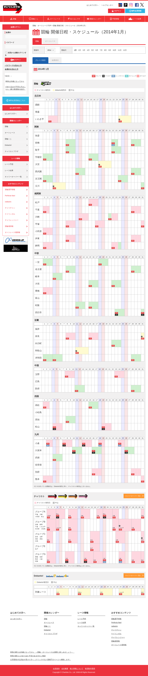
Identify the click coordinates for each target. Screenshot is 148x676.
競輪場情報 (9, 226)
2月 (79, 50)
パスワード (10, 42)
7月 (101, 50)
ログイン (15, 60)
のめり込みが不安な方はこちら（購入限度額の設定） (15, 88)
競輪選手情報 (10, 189)
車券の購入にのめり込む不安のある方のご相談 (28, 656)
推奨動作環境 (90, 669)
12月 (125, 50)
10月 (114, 50)
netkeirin (8, 202)
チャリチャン (10, 208)
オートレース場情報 (12, 232)
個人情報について (76, 669)
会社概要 (64, 669)
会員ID (8, 32)
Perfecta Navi (10, 196)
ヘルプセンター (107, 5)
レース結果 (9, 170)
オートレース (10, 133)
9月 (109, 50)
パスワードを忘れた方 (13, 65)
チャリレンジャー (11, 220)
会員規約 (56, 669)
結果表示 (55, 60)
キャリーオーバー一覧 (13, 177)
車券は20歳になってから (14, 81)
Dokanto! (8, 145)
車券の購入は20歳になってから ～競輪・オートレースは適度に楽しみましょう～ (42, 652)
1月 (75, 50)
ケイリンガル (10, 214)
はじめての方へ (92, 5)
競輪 (6, 126)
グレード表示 (40, 60)
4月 (88, 50)
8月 (105, 50)
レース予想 (9, 164)
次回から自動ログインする (15, 54)
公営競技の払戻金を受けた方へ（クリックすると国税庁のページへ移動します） (40, 660)
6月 (96, 50)
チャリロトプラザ (11, 151)
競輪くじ (8, 139)
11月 (120, 50)
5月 (92, 50)
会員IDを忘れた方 (11, 69)
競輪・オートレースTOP (42, 26)
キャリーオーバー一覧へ (133, 496)
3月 (84, 50)
